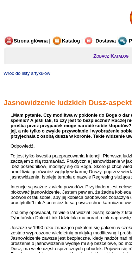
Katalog (66, 41)
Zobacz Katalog (110, 56)
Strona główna (26, 41)
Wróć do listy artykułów (27, 73)
